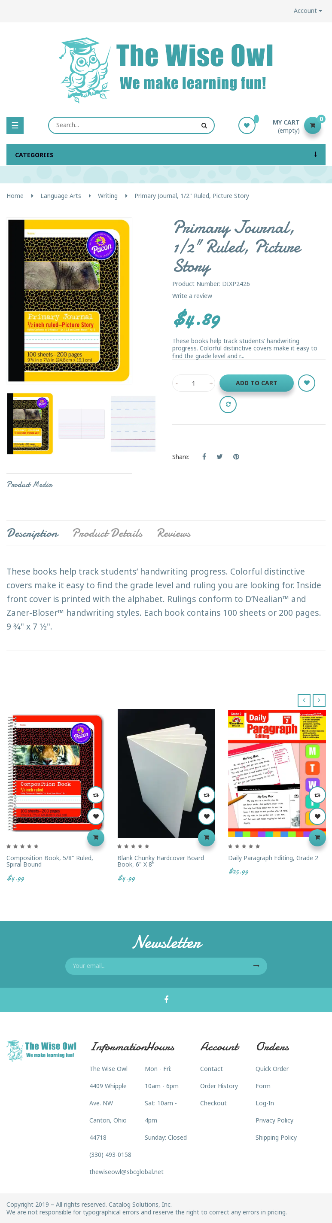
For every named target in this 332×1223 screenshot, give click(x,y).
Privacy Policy (274, 1120)
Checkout (213, 1103)
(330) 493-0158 (110, 1154)
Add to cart (256, 383)
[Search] (131, 125)
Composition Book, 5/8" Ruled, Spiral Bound (49, 861)
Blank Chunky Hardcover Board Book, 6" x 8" (160, 861)
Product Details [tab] (107, 533)
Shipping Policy (276, 1137)
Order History (219, 1086)
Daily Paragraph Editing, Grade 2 (273, 858)
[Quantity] (193, 383)
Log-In (265, 1103)
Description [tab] (32, 533)
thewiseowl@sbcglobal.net (126, 1172)
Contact (211, 1069)
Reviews (173, 533)
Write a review (192, 296)
